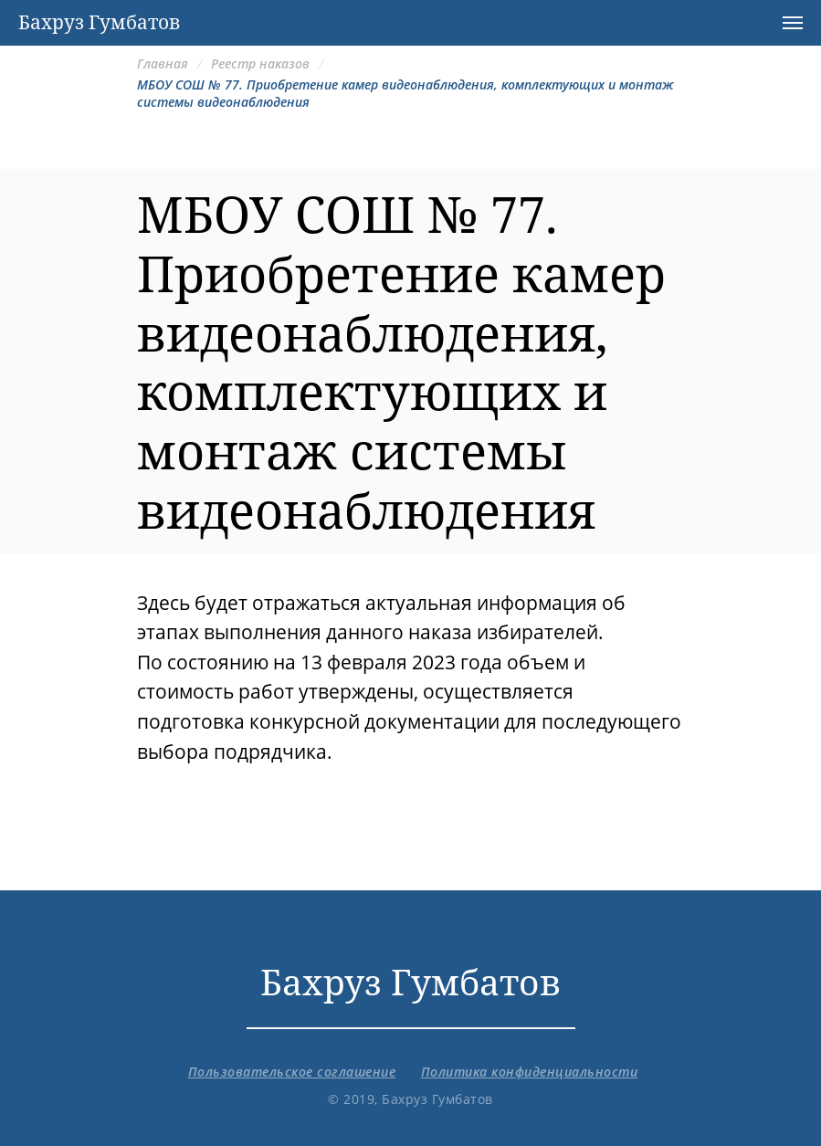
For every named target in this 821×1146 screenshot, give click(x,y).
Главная (162, 63)
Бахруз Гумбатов (410, 981)
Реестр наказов (260, 63)
